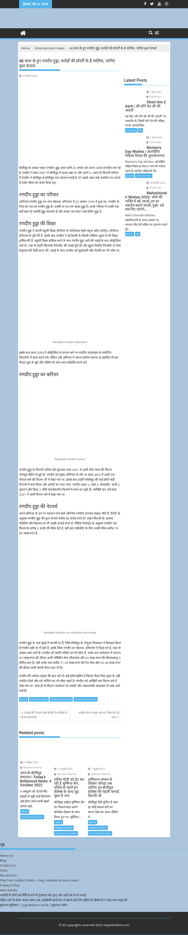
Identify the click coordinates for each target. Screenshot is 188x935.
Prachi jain (153, 96)
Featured (131, 130)
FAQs (3, 870)
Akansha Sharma (31, 767)
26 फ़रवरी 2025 (156, 183)
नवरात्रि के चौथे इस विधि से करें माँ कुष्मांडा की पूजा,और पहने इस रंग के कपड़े (43, 895)
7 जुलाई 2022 (96, 769)
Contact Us (8, 865)
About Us (6, 855)
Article (23, 699)
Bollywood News (38, 699)
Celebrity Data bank (61, 699)
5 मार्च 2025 (154, 137)
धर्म (140, 130)
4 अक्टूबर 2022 (29, 762)
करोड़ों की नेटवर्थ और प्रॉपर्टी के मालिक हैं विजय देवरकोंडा (44, 715)
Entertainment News (85, 699)
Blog (3, 860)
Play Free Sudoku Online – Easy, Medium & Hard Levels (39, 880)
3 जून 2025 (153, 92)
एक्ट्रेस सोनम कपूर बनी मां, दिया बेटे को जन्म (99, 715)
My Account (8, 875)
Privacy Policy (9, 885)
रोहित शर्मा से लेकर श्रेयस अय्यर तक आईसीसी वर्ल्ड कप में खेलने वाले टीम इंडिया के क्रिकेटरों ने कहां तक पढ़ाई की (63, 900)
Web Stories (8, 890)
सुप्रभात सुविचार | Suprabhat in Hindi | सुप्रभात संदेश (33, 905)
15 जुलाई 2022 (63, 769)
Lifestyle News (143, 175)
